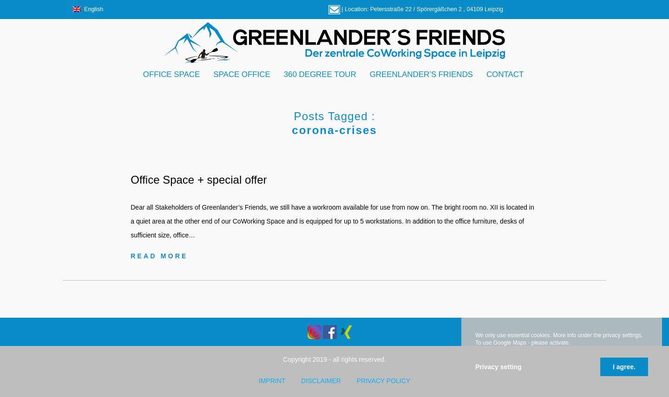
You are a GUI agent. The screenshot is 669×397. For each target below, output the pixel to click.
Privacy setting (498, 367)
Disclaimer (321, 380)
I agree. (624, 367)
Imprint (272, 380)
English (87, 9)
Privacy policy (383, 380)
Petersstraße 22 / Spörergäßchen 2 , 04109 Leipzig (436, 9)
